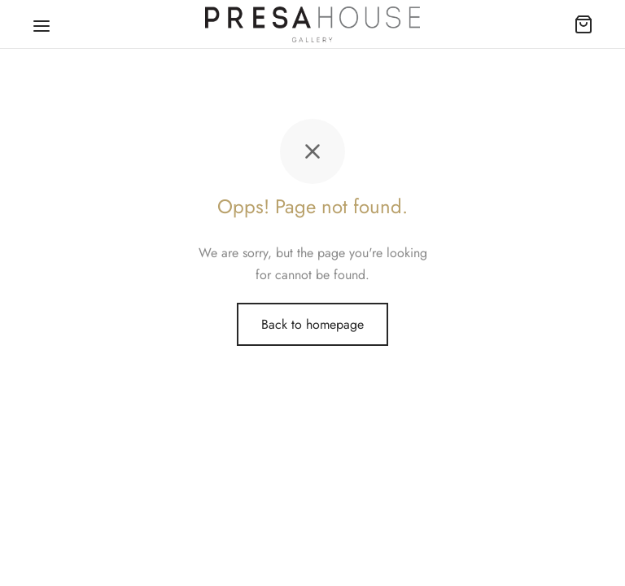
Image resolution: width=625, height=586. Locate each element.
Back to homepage (312, 324)
